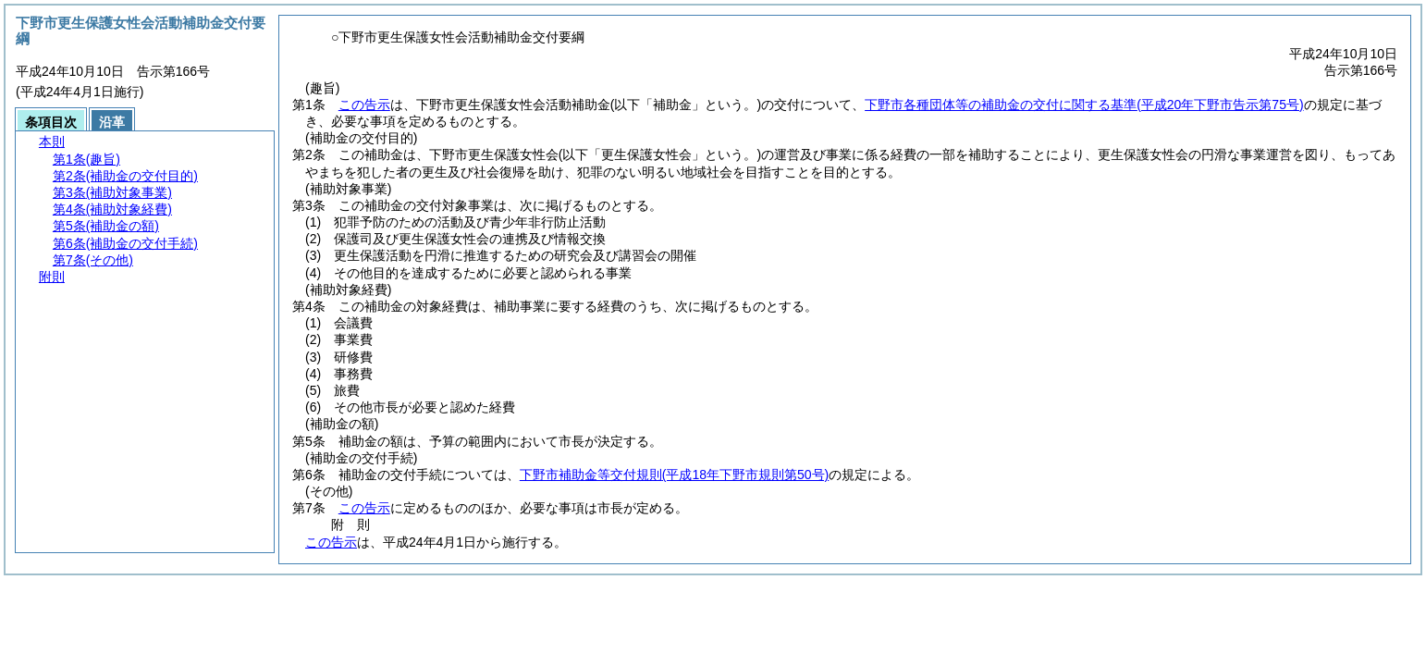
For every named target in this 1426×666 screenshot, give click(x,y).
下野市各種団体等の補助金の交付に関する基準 (1084, 104)
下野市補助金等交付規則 (674, 474)
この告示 (364, 104)
